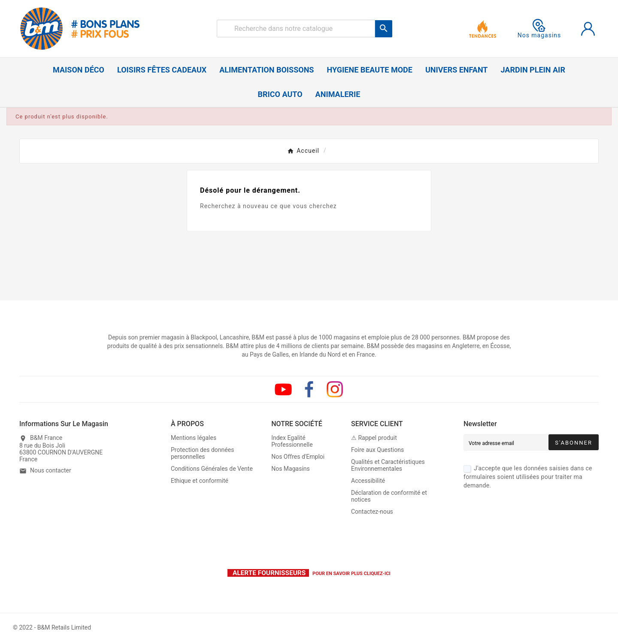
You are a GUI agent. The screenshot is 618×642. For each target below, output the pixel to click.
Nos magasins (539, 29)
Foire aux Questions (377, 449)
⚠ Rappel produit (374, 437)
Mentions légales (193, 437)
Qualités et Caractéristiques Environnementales (388, 465)
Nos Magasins (290, 468)
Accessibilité (368, 480)
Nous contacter (50, 470)
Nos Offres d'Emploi (297, 456)
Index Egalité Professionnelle (292, 441)
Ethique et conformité (199, 480)
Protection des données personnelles (202, 453)
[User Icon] (588, 29)
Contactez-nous (372, 511)
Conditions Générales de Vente (212, 468)
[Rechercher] (296, 28)
